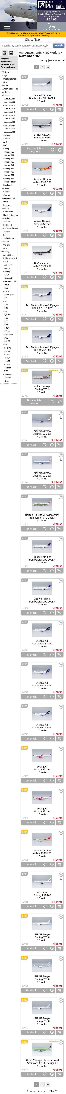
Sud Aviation (8, 238)
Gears (5, 82)
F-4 (5, 298)
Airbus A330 (9, 122)
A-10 (6, 261)
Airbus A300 (9, 102)
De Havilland (9, 198)
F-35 (6, 321)
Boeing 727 (9, 158)
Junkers (6, 222)
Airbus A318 (9, 109)
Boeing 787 (9, 178)
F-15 (6, 308)
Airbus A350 (9, 129)
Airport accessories (10, 89)
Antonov (7, 139)
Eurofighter (9, 295)
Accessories (8, 255)
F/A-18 (7, 315)
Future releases (8, 67)
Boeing (6, 149)
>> (48, 67)
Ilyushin (6, 218)
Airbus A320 (9, 115)
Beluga (7, 135)
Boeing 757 (9, 168)
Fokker (6, 208)
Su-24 (7, 358)
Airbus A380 (9, 132)
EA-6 (6, 288)
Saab (5, 235)
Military (5, 251)
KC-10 (7, 331)
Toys (5, 75)
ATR (5, 142)
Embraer (7, 205)
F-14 (6, 305)
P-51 (6, 344)
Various (5, 72)
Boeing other (9, 182)
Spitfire (7, 348)
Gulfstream (8, 212)
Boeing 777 (9, 175)
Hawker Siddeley (10, 215)
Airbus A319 (9, 112)
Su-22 (7, 354)
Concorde (7, 192)
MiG (6, 338)
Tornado (7, 374)
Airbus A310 (9, 105)
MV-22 (7, 341)
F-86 (6, 325)
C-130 (6, 275)
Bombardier (8, 185)
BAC (5, 145)
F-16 (6, 311)
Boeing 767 (9, 172)
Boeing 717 (9, 155)
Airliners (6, 92)
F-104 (6, 328)
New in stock (6, 61)
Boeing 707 (9, 152)
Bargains (5, 59)
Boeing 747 (9, 165)
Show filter (33, 39)
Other (5, 85)
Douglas (6, 202)
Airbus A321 (9, 119)
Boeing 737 (9, 162)
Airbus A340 (9, 125)
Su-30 (7, 364)
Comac (6, 188)
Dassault (8, 278)
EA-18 (6, 291)
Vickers (6, 245)
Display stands (9, 79)
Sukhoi (6, 242)
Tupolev (6, 232)
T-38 (6, 371)
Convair (6, 195)
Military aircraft (10, 258)
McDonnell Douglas (11, 228)
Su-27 (7, 361)
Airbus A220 (9, 99)
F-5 (5, 301)
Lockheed (7, 225)
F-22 (6, 318)
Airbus (6, 95)
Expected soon (7, 64)
